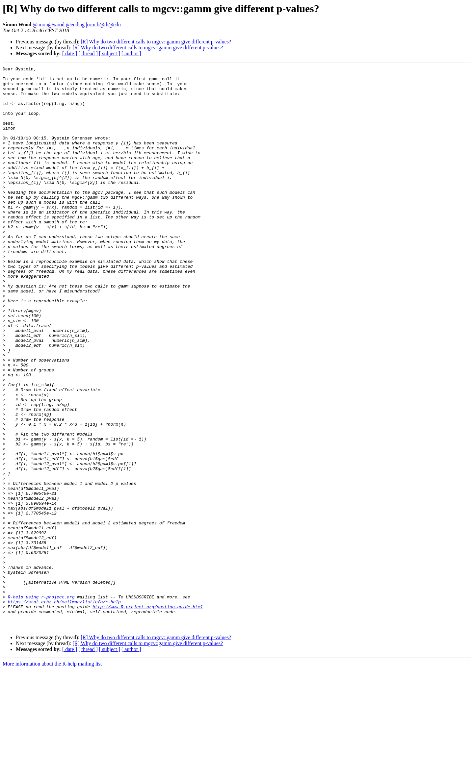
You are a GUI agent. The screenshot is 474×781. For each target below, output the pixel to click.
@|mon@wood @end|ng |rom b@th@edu (77, 24)
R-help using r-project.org (41, 703)
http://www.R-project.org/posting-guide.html (147, 715)
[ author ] (131, 53)
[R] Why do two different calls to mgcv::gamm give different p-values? (156, 41)
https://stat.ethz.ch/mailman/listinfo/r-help (64, 709)
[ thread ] (88, 53)
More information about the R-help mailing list (52, 775)
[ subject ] (109, 53)
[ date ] (69, 53)
